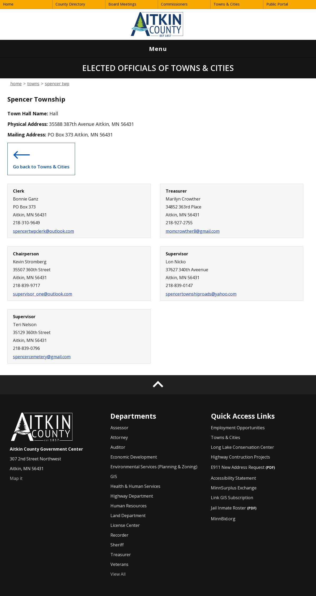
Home (8, 4)
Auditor (117, 447)
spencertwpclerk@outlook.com (43, 231)
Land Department (128, 515)
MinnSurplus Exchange (234, 488)
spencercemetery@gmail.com (42, 357)
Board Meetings (122, 4)
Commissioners (174, 4)
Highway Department (131, 496)
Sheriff (117, 545)
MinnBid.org (223, 519)
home (16, 84)
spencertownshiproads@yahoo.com (201, 294)
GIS (113, 476)
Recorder (119, 535)
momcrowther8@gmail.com (193, 231)
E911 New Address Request (243, 467)
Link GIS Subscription (232, 497)
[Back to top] (158, 384)
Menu (154, 51)
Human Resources (128, 506)
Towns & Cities (226, 4)
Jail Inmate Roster (234, 507)
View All (118, 574)
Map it (16, 478)
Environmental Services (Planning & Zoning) (153, 467)
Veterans (119, 564)
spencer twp (57, 84)
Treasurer (120, 554)
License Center (125, 525)
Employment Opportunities (238, 428)
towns (33, 84)
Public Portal (277, 4)
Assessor (119, 428)
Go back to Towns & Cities (41, 158)
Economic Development (133, 457)
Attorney (119, 437)
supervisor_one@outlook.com (42, 294)
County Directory (70, 4)
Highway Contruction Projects (240, 457)
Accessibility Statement (233, 478)
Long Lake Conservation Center (242, 447)
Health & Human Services (135, 486)
